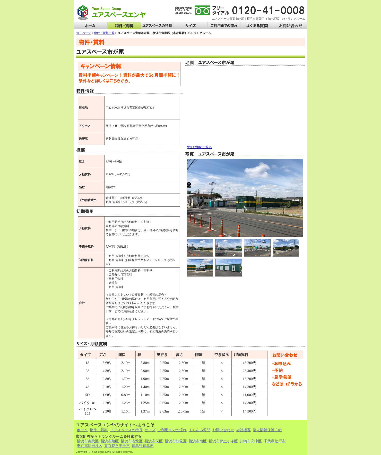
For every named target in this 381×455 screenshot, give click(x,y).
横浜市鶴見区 (176, 441)
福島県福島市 (143, 446)
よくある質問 (257, 25)
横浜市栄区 (154, 441)
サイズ (190, 25)
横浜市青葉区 (88, 441)
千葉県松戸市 (275, 441)
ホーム (90, 25)
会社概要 (243, 430)
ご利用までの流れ (224, 25)
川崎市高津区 (251, 441)
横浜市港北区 (132, 441)
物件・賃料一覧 (104, 33)
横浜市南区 (198, 441)
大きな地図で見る (199, 147)
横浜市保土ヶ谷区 (223, 441)
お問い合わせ (290, 25)
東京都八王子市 (117, 446)
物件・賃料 (124, 25)
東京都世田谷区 (89, 446)
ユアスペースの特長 (157, 25)
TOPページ (83, 33)
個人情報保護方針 (267, 430)
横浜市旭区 (110, 441)
